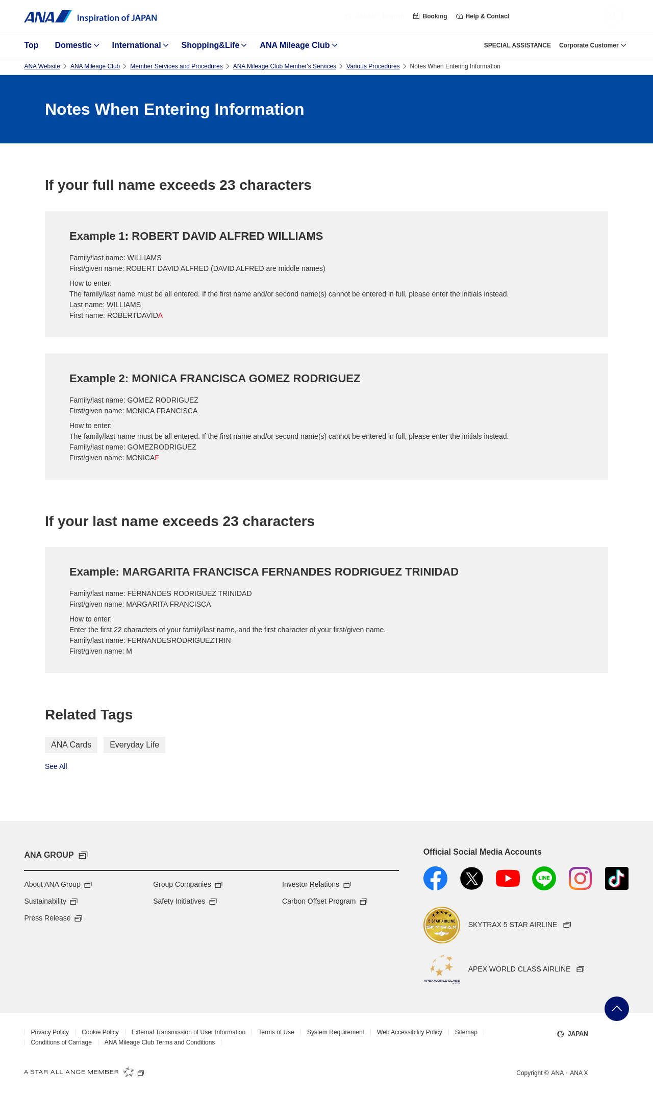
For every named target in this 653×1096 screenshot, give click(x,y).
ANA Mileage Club (295, 45)
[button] (613, 16)
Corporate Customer (589, 45)
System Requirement (335, 1032)
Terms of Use (276, 1032)
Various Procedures (373, 66)
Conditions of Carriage (61, 1042)
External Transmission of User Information (188, 1032)
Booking (430, 16)
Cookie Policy (100, 1032)
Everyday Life (134, 744)
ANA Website (42, 66)
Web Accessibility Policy (409, 1032)
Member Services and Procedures (176, 66)
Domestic (73, 45)
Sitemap (466, 1032)
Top (31, 45)
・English (374, 16)
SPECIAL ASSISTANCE (517, 45)
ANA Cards (71, 744)
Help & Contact (483, 16)
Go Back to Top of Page (617, 1009)
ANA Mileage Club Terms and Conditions (160, 1042)
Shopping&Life (211, 45)
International (136, 45)
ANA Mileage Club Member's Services (284, 66)
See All (56, 766)
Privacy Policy (50, 1032)
